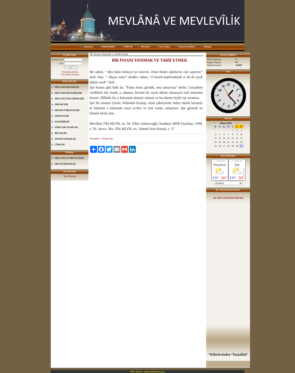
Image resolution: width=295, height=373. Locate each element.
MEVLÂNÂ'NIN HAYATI (67, 87)
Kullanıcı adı (57, 59)
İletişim (207, 46)
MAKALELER (62, 116)
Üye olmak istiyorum (70, 74)
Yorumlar (94, 138)
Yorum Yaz (107, 138)
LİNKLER (60, 144)
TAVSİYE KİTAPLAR (65, 139)
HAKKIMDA (108, 46)
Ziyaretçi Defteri (186, 46)
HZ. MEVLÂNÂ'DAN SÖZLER (228, 198)
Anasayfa (88, 46)
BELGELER (61, 133)
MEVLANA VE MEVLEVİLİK (69, 158)
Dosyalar (145, 46)
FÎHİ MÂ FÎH (61, 104)
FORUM (128, 46)
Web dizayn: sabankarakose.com (147, 371)
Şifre (61, 63)
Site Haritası (69, 176)
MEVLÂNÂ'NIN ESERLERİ (68, 93)
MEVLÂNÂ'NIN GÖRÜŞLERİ (69, 98)
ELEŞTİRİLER (62, 121)
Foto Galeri (164, 46)
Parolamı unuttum (70, 72)
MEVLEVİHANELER (65, 164)
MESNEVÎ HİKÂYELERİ (67, 110)
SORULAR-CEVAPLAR (66, 127)
